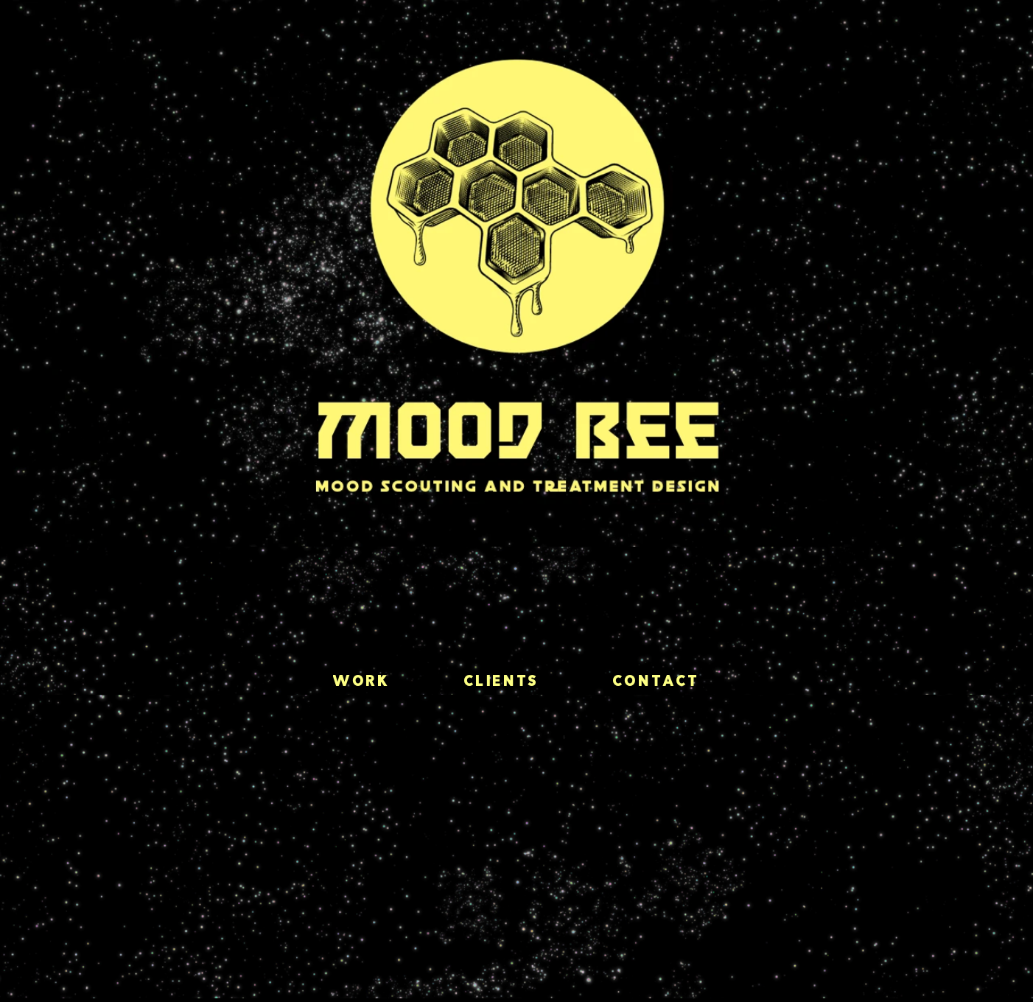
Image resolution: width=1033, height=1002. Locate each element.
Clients (501, 682)
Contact (656, 682)
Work (361, 682)
